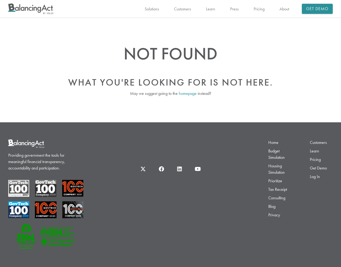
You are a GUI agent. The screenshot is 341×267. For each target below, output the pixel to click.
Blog (271, 206)
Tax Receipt (277, 189)
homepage (188, 93)
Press (234, 9)
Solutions (152, 9)
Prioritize (275, 181)
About (284, 9)
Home (273, 142)
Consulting (276, 198)
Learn (210, 9)
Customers (182, 9)
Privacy (274, 215)
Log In (315, 176)
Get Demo (317, 8)
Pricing (259, 9)
